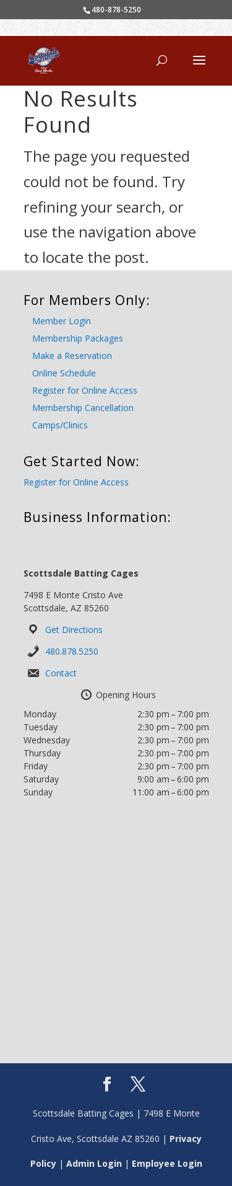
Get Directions (74, 629)
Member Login (61, 321)
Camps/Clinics (60, 425)
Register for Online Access (84, 390)
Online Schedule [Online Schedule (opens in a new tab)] (64, 373)
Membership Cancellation (83, 408)
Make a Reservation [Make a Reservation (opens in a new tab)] (72, 355)
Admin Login (94, 1163)
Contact (61, 673)
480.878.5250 (71, 651)
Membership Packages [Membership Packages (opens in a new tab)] (77, 338)
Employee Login (167, 1163)
